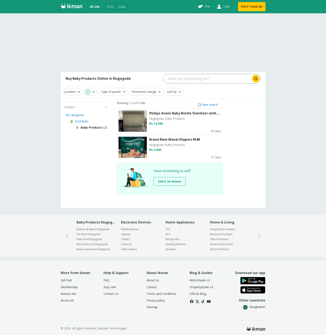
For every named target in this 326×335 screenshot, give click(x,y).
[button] (208, 105)
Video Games (129, 249)
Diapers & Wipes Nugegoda (93, 229)
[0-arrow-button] (67, 236)
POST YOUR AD (252, 7)
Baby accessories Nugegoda (93, 249)
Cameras (126, 244)
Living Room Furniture (223, 229)
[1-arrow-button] (259, 236)
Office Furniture (219, 239)
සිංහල (110, 6)
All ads (95, 7)
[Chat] (203, 6)
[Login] (223, 6)
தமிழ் (122, 6)
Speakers (170, 249)
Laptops (126, 234)
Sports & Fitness (219, 249)
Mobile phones (130, 229)
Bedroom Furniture (221, 234)
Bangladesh (254, 307)
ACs (167, 234)
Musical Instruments (221, 244)
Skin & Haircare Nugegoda (92, 244)
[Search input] (207, 78)
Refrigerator (172, 239)
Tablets (125, 239)
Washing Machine (175, 244)
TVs (167, 229)
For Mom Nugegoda (88, 234)
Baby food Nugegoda (89, 239)
